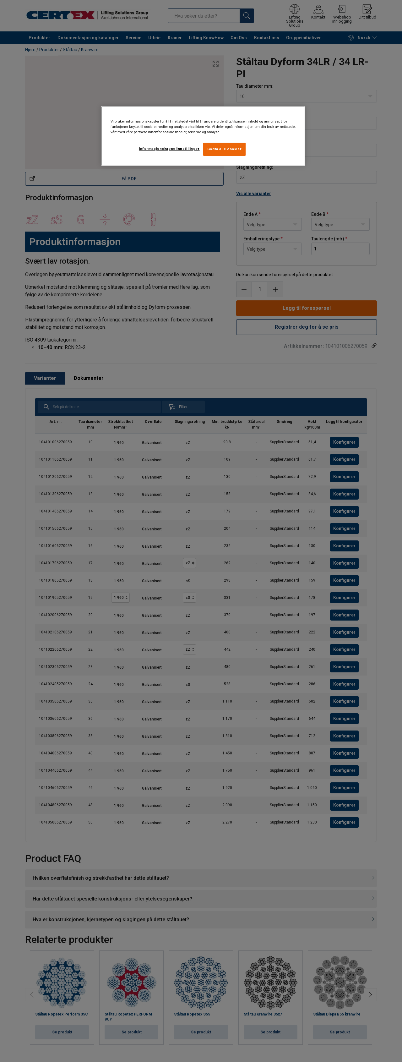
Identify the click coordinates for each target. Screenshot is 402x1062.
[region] (203, 136)
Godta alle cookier (224, 149)
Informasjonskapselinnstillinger (169, 148)
